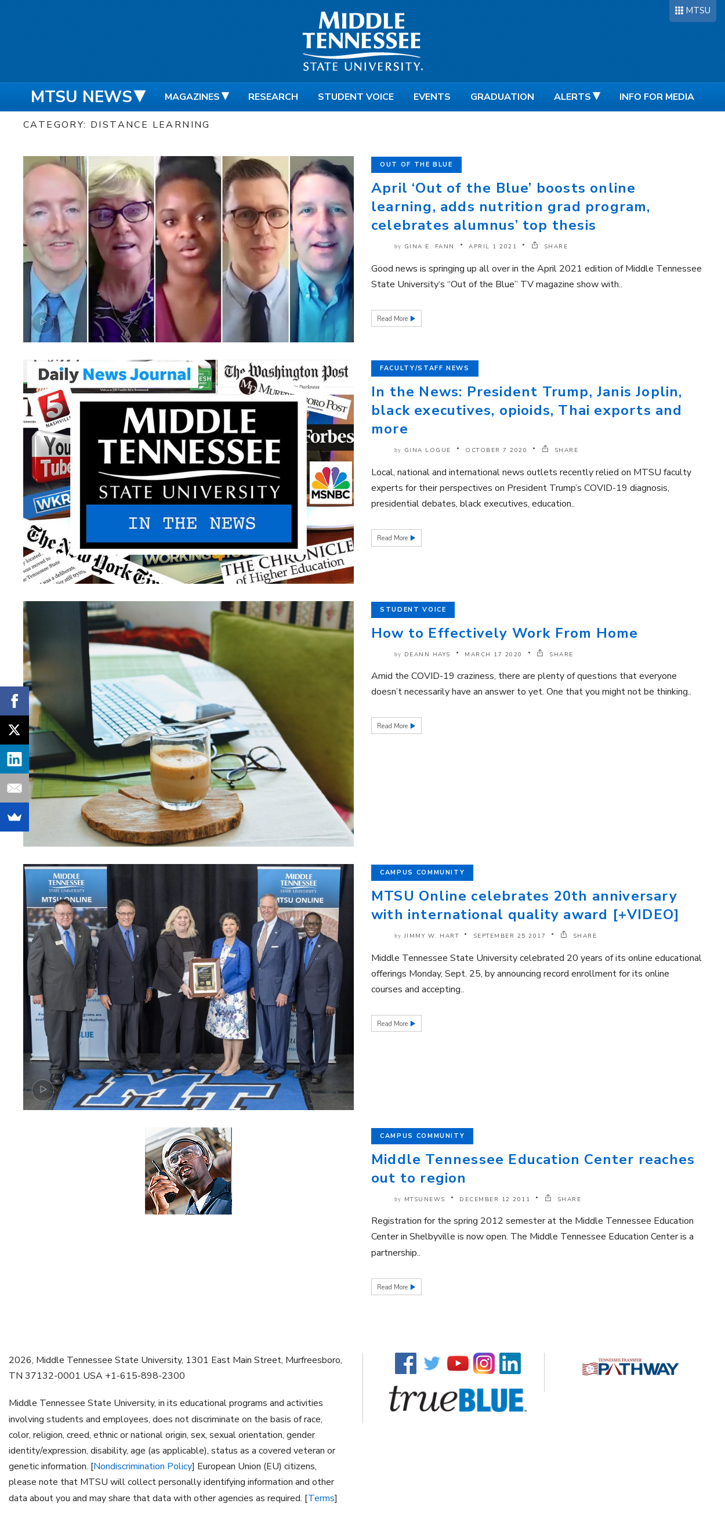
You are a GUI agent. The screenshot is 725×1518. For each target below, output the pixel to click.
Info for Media (656, 97)
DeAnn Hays (427, 654)
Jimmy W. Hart (431, 936)
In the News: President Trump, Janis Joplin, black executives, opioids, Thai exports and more (527, 410)
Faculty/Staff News (425, 368)
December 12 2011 (494, 1199)
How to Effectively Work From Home (505, 633)
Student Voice (356, 97)
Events (432, 97)
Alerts (572, 97)
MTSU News (81, 97)
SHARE (549, 247)
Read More (393, 319)
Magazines (192, 97)
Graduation (502, 97)
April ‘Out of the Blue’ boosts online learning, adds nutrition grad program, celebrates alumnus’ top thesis (511, 206)
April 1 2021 (493, 247)
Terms (321, 1498)
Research (273, 97)
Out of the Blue (416, 164)
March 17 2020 (494, 654)
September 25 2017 (509, 936)
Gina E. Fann (429, 247)
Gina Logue (427, 450)
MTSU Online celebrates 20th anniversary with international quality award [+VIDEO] (525, 905)
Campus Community (422, 872)
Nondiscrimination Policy (142, 1466)
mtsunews (424, 1199)
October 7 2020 (496, 450)
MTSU (698, 10)
